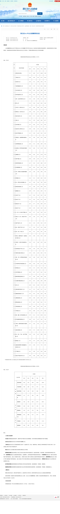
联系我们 (1, 495)
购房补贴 (24, 16)
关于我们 (19, 495)
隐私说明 (24, 495)
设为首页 (6, 495)
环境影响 (36, 16)
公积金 (28, 16)
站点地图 (15, 495)
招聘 (33, 16)
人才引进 (30, 16)
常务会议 (39, 16)
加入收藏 (10, 495)
